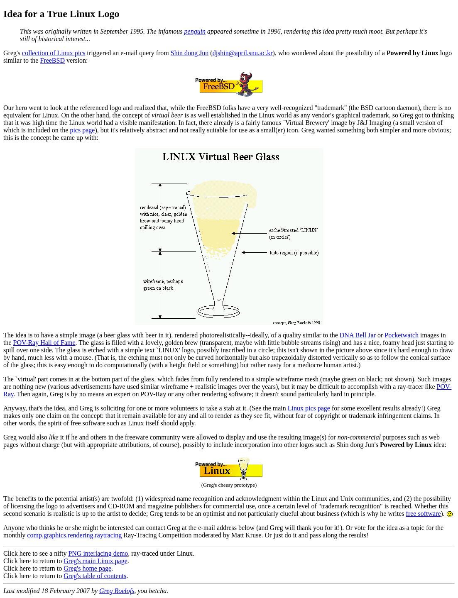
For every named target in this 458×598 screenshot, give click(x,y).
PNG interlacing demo (98, 553)
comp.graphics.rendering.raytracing (74, 535)
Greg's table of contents (95, 575)
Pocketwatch (402, 335)
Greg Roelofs (116, 590)
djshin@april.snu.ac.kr (243, 52)
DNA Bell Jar (358, 335)
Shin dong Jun (190, 52)
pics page (82, 130)
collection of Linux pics (53, 52)
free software (423, 513)
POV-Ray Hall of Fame (44, 342)
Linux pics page (309, 408)
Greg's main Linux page (95, 560)
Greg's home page (87, 568)
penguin (195, 31)
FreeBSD (52, 60)
